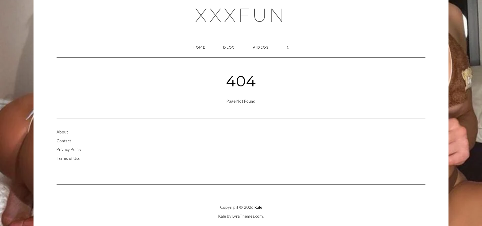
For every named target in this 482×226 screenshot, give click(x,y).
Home (199, 47)
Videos (261, 47)
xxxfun (241, 15)
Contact (64, 140)
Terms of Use (68, 158)
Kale (258, 207)
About (62, 131)
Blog (229, 47)
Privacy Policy (69, 149)
